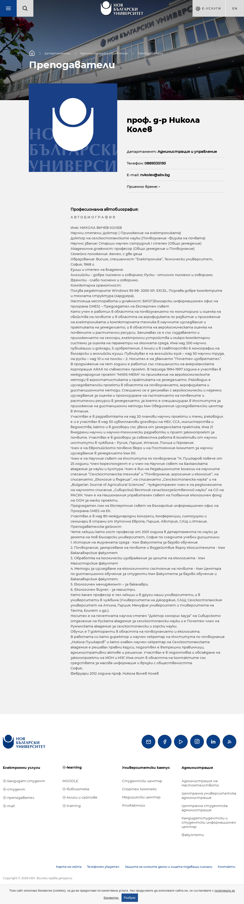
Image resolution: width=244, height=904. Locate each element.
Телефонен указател (103, 866)
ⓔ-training (71, 806)
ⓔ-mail (9, 806)
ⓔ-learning (72, 767)
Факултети (193, 835)
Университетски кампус (146, 767)
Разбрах (130, 897)
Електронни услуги (21, 767)
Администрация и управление (104, 53)
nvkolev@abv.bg (155, 175)
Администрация (197, 767)
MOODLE (70, 781)
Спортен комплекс (139, 789)
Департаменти (57, 53)
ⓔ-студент (14, 789)
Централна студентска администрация (205, 808)
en (235, 8)
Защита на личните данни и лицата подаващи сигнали (168, 866)
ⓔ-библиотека (75, 789)
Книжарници (133, 805)
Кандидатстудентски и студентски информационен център (209, 822)
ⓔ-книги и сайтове (79, 797)
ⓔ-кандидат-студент (24, 781)
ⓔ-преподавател (18, 798)
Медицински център (141, 797)
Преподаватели (150, 53)
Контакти (226, 866)
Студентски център (142, 781)
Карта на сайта (68, 866)
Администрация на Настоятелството (200, 783)
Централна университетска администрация (209, 795)
